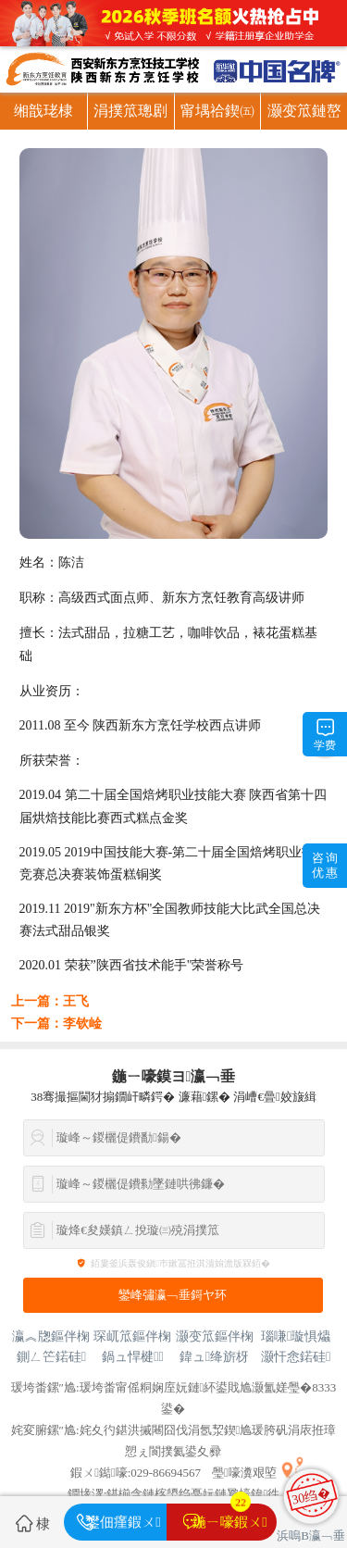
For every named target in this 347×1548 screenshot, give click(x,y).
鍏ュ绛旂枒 (214, 1356)
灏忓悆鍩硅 (295, 1356)
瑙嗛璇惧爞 (295, 1336)
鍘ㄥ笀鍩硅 (51, 1356)
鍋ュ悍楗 (133, 1356)
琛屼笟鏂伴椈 (132, 1336)
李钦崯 (82, 1023)
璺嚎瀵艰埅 (244, 1472)
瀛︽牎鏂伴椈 (51, 1336)
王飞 (76, 1001)
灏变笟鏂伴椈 (215, 1336)
